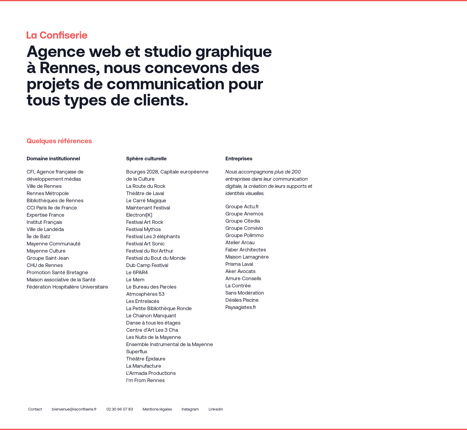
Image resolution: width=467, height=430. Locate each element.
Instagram (190, 409)
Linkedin (216, 409)
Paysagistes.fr (240, 307)
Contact (35, 409)
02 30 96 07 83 (119, 409)
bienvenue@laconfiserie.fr (74, 409)
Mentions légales (157, 409)
